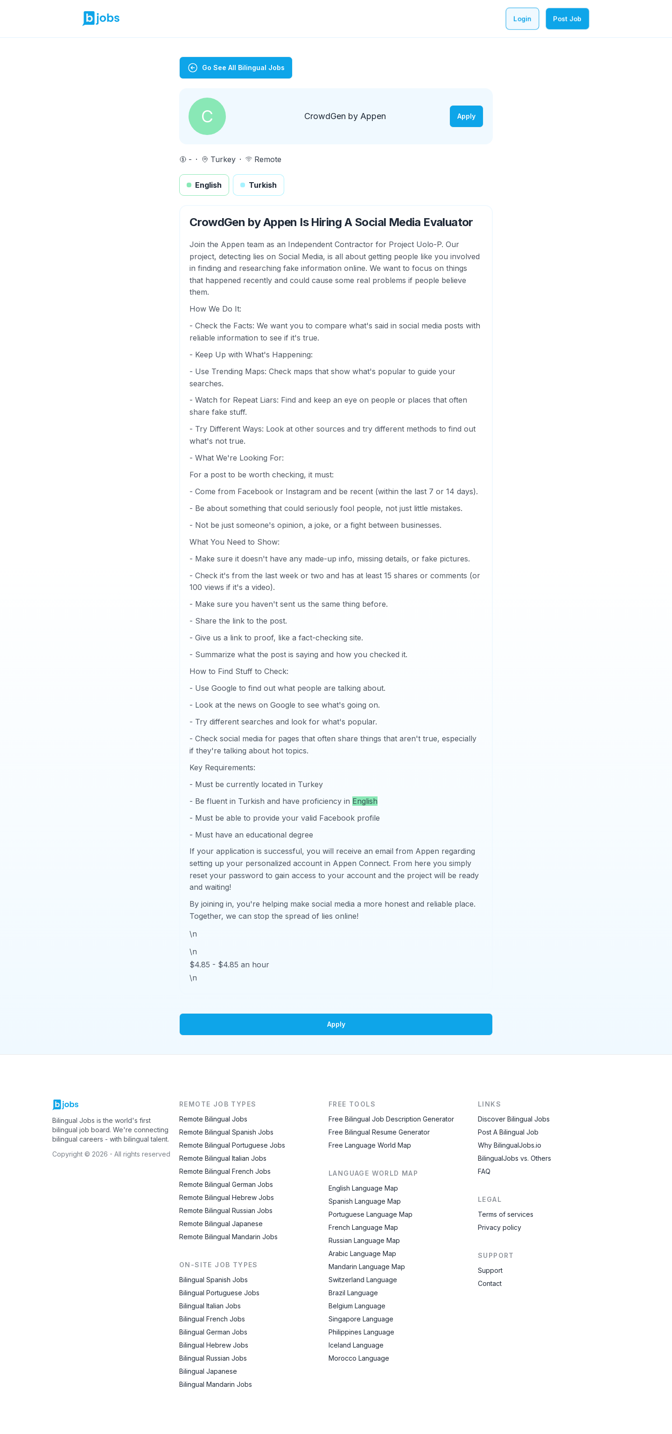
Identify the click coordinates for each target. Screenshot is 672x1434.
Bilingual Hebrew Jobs (213, 1345)
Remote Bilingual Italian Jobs (222, 1158)
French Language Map (363, 1227)
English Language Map (363, 1188)
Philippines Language (361, 1332)
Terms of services (505, 1214)
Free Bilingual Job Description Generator (391, 1119)
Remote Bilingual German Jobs (226, 1184)
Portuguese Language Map (371, 1214)
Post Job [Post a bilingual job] (567, 18)
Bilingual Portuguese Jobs (219, 1293)
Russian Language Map (364, 1240)
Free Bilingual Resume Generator (379, 1132)
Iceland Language (356, 1345)
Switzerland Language (363, 1280)
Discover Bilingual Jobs (514, 1119)
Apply (466, 116)
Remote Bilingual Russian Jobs (226, 1210)
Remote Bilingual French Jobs (225, 1171)
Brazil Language (353, 1293)
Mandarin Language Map (367, 1267)
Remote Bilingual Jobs (213, 1119)
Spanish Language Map (365, 1201)
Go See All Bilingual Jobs (236, 67)
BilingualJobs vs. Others (514, 1158)
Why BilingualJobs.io (509, 1145)
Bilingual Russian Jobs (213, 1358)
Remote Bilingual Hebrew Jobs (226, 1197)
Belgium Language (357, 1306)
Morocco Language (359, 1358)
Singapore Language (361, 1319)
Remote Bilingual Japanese (221, 1224)
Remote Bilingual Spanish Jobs (226, 1132)
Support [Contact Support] (490, 1270)
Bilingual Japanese (208, 1371)
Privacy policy (499, 1227)
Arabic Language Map (362, 1253)
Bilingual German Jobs (213, 1332)
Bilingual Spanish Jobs (213, 1280)
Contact (490, 1283)
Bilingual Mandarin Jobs (215, 1384)
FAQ (484, 1171)
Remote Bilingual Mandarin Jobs (228, 1237)
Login (522, 18)
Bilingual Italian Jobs (210, 1306)
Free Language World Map (370, 1145)
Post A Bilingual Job (508, 1132)
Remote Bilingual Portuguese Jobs (232, 1145)
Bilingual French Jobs (212, 1319)
